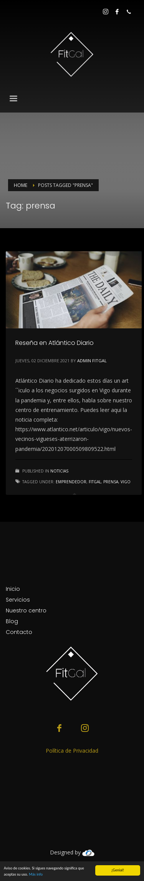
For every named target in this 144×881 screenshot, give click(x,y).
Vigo (126, 481)
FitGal (95, 481)
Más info (36, 874)
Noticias (59, 471)
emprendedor (71, 481)
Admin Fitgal (92, 360)
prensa (110, 481)
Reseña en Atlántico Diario (54, 342)
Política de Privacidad (72, 750)
